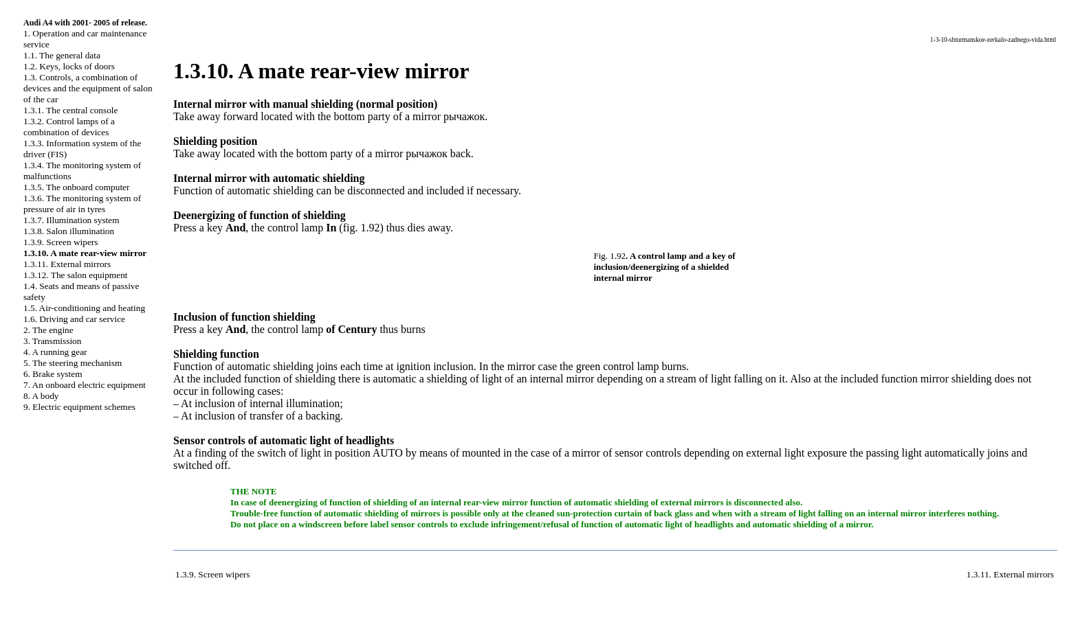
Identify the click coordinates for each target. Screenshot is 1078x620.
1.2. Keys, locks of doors (69, 66)
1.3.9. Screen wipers (60, 242)
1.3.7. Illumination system (71, 220)
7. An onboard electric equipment (84, 385)
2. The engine (48, 330)
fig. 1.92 (361, 227)
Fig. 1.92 (610, 256)
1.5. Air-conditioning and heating (84, 308)
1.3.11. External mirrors (67, 264)
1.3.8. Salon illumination (68, 231)
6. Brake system (52, 374)
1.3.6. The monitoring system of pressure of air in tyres (82, 203)
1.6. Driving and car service (74, 319)
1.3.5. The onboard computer (76, 187)
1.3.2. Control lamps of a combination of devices (69, 126)
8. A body (40, 396)
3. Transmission (52, 341)
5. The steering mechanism (72, 363)
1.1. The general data (61, 55)
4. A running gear (55, 352)
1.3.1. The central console (70, 110)
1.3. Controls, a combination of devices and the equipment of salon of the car (88, 88)
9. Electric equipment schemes (79, 407)
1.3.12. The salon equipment (75, 275)
